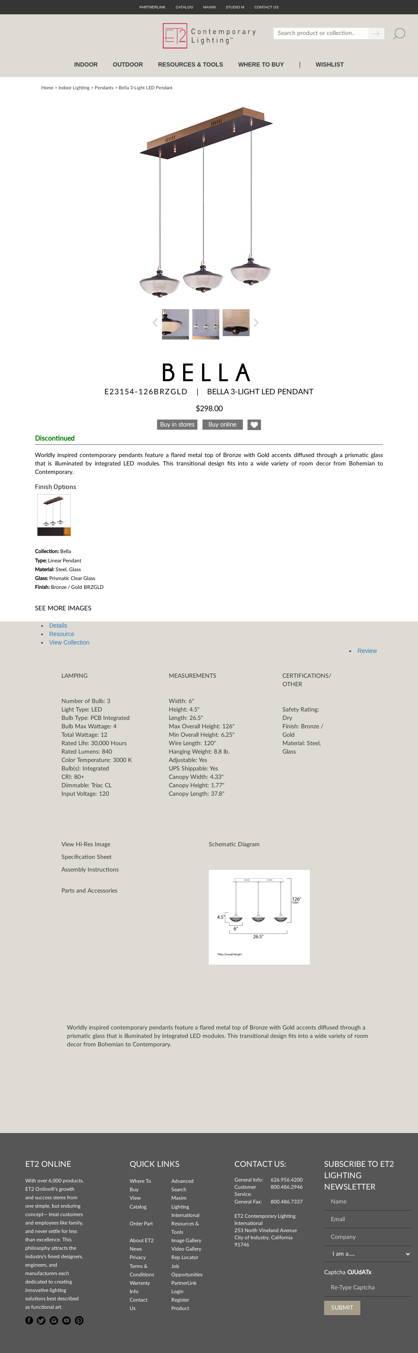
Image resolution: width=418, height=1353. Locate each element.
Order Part (141, 1223)
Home (47, 88)
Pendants (104, 88)
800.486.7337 (287, 1201)
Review (367, 650)
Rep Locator (184, 1257)
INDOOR (86, 64)
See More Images (63, 608)
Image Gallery (186, 1240)
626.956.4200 (287, 1179)
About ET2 (142, 1240)
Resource (62, 634)
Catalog (184, 7)
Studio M (235, 7)
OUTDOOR (128, 64)
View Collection (69, 642)
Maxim (209, 7)
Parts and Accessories (89, 891)
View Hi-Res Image (85, 845)
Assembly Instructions (90, 870)
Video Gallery (186, 1248)
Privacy (138, 1257)
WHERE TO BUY (261, 64)
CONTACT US (266, 7)
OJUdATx (359, 1272)
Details (58, 625)
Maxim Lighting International (185, 1206)
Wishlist (330, 64)
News (136, 1248)
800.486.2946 (287, 1187)
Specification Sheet (86, 857)
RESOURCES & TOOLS (190, 64)
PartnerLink (152, 7)
